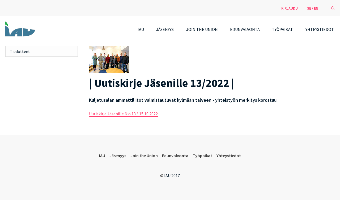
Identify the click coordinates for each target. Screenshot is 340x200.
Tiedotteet (20, 51)
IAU (141, 29)
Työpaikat (282, 29)
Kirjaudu (289, 8)
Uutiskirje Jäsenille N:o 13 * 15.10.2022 (123, 113)
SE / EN (312, 8)
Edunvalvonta (245, 29)
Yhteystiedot (319, 29)
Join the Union (202, 29)
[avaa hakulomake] (333, 8)
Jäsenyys (165, 29)
